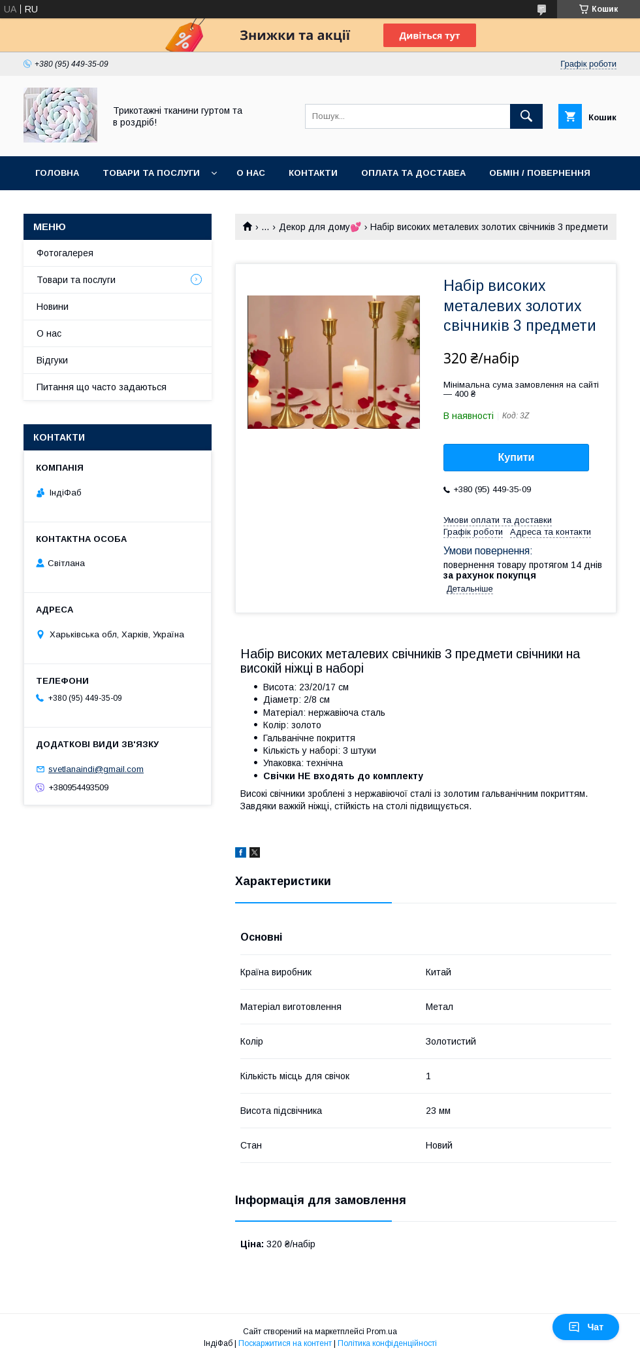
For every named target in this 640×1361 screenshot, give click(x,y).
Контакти (313, 173)
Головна (57, 173)
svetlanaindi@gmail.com (96, 769)
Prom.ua (381, 1331)
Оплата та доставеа (413, 173)
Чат (585, 1327)
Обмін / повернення (539, 173)
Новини (53, 306)
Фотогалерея (65, 253)
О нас (250, 173)
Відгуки (52, 360)
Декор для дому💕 (320, 227)
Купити (516, 457)
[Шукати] (526, 116)
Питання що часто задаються (102, 387)
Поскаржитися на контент (285, 1343)
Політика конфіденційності (387, 1343)
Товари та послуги (151, 173)
